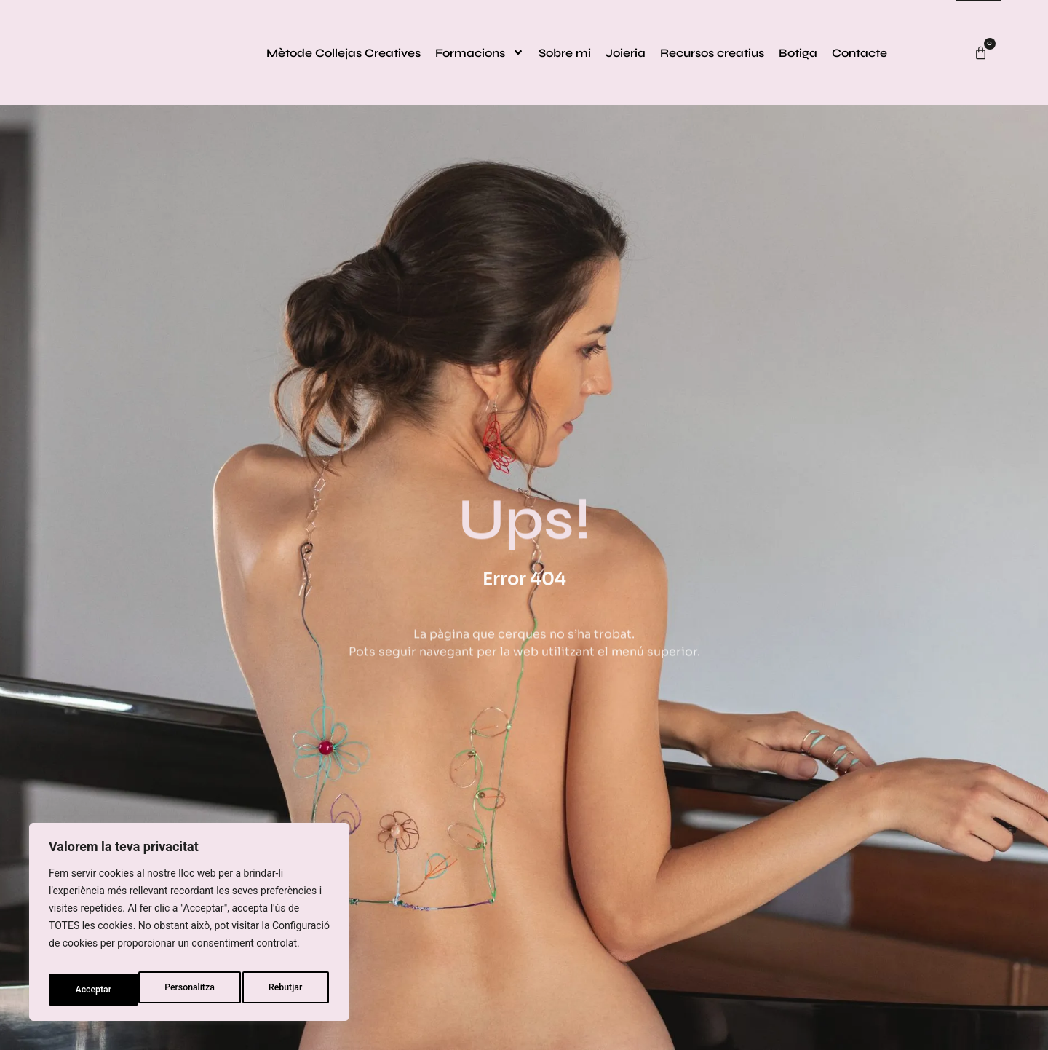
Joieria (626, 53)
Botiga (798, 53)
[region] (189, 927)
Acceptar (286, 989)
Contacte (859, 53)
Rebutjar (197, 989)
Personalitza (99, 989)
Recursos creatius (712, 53)
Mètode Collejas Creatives (343, 53)
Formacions (479, 52)
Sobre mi (565, 53)
